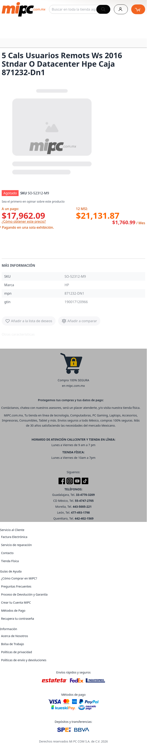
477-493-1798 (80, 512)
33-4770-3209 (85, 495)
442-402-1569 (84, 518)
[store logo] (23, 9)
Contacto (7, 553)
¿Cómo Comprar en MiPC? (19, 578)
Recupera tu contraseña (17, 619)
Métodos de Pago (13, 610)
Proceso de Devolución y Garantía (24, 594)
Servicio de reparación (16, 545)
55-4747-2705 (84, 501)
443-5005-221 (82, 507)
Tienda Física (10, 561)
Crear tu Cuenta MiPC (16, 602)
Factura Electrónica (14, 537)
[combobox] (79, 9)
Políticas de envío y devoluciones (23, 660)
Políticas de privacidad (16, 652)
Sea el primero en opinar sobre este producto (33, 201)
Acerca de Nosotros (14, 636)
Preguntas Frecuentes (16, 586)
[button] (52, 131)
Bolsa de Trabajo (12, 644)
